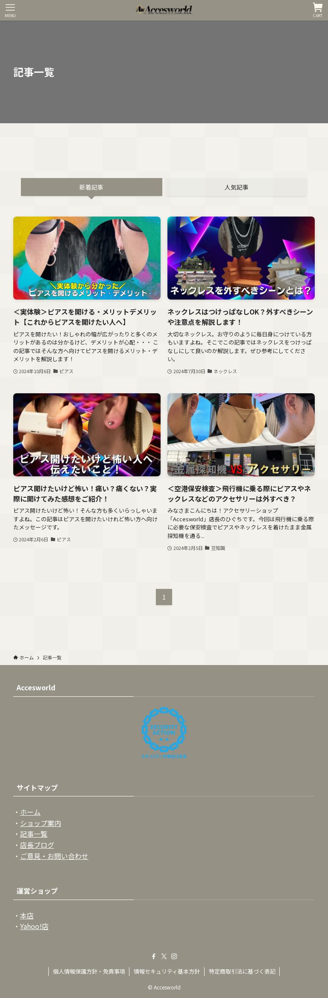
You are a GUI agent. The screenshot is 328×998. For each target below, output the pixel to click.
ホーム (30, 812)
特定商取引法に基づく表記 (242, 971)
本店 (27, 915)
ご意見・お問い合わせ (54, 856)
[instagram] (174, 956)
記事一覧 (33, 834)
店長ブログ (37, 845)
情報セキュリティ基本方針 (167, 971)
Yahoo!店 (34, 926)
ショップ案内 (40, 823)
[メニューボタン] (10, 10)
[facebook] (154, 956)
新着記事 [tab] (91, 187)
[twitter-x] (164, 956)
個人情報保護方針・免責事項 (89, 971)
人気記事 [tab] (237, 187)
